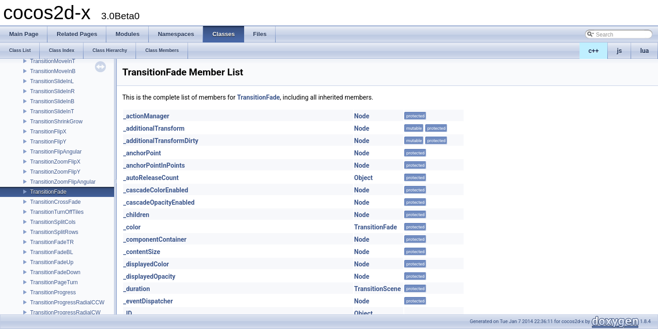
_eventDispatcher (148, 301)
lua (644, 50)
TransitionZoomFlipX (55, 162)
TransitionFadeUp (51, 262)
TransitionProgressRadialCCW (67, 302)
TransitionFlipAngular (56, 152)
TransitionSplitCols (53, 222)
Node (361, 116)
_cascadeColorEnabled (155, 190)
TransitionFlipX (48, 131)
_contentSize (141, 251)
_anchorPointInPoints (154, 165)
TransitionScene (377, 288)
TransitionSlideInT (52, 111)
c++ (594, 50)
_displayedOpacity (149, 276)
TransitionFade (48, 192)
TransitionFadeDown (55, 272)
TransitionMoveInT (52, 61)
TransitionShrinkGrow (56, 121)
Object (363, 177)
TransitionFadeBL (51, 252)
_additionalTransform (153, 128)
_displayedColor (146, 264)
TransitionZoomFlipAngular (63, 182)
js (619, 50)
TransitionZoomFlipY (55, 172)
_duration (136, 288)
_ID (127, 313)
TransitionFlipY (48, 141)
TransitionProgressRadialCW (65, 312)
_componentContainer (155, 239)
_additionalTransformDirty (160, 140)
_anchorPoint (142, 153)
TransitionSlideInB (52, 101)
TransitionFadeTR (52, 242)
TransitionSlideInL (52, 81)
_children (136, 214)
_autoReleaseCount (151, 177)
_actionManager (146, 116)
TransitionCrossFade (55, 202)
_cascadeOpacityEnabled (158, 202)
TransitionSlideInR (52, 91)
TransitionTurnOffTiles (57, 212)
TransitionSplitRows (54, 232)
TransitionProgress (53, 292)
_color (132, 227)
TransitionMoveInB (53, 71)
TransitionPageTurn (54, 282)
